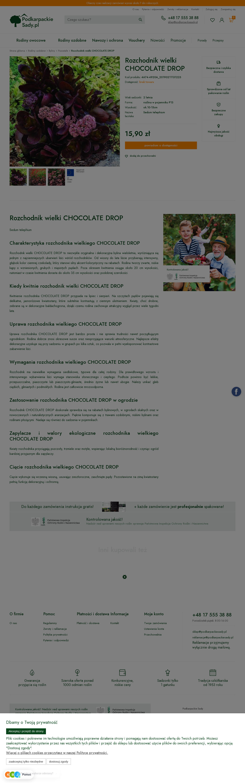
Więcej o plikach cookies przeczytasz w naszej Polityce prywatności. (57, 752)
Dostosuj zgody (58, 761)
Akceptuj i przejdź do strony (26, 731)
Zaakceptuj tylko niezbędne (26, 761)
